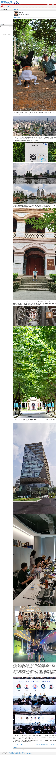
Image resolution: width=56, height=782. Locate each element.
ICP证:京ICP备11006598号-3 (28, 753)
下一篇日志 (21, 744)
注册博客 (52, 4)
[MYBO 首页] (20, 4)
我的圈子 (49, 6)
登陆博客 (48, 4)
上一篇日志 (16, 744)
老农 (4, 6)
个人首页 (37, 6)
